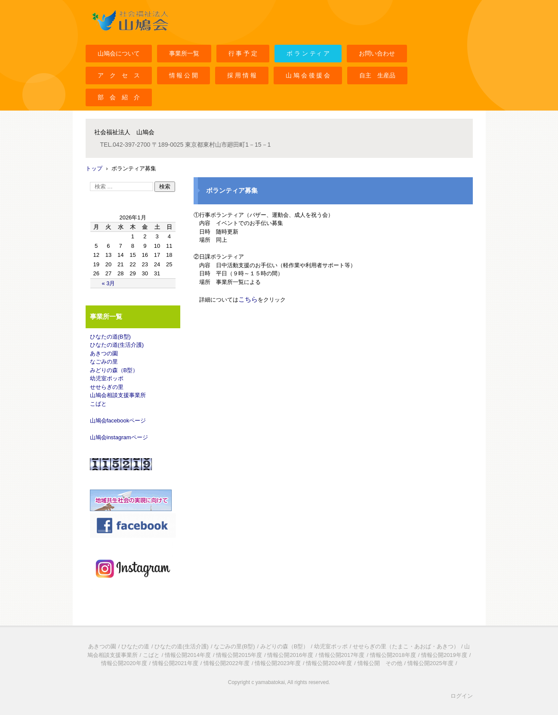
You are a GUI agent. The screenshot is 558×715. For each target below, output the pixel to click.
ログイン (461, 696)
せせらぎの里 (106, 387)
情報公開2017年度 (342, 655)
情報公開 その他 (380, 663)
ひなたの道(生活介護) (117, 345)
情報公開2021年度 (175, 663)
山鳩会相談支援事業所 (118, 395)
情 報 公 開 (183, 75)
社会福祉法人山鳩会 (117, 36)
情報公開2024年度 (329, 663)
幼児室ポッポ (106, 378)
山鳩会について (119, 53)
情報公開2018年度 (393, 655)
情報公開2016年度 (290, 655)
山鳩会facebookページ (118, 420)
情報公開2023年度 (278, 663)
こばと (98, 404)
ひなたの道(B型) (110, 336)
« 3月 (108, 283)
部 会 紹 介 (119, 97)
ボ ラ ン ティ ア (308, 53)
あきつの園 (104, 353)
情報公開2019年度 (444, 655)
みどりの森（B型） (114, 370)
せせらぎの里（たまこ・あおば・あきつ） (406, 646)
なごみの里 (104, 361)
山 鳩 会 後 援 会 (308, 75)
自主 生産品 (377, 75)
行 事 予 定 (243, 53)
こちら (248, 299)
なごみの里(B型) (234, 646)
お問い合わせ (377, 53)
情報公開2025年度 (430, 663)
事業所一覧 (184, 53)
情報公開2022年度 (226, 663)
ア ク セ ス (119, 75)
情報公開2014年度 (188, 655)
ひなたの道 (135, 646)
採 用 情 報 (241, 75)
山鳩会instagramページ (119, 437)
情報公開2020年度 (124, 663)
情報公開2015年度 (239, 655)
